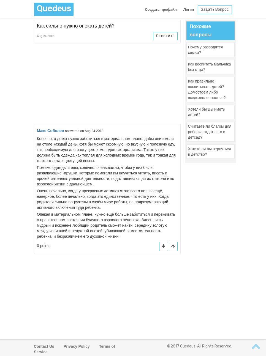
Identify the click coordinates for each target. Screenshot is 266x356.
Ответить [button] (165, 36)
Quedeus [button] (54, 8)
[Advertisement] (107, 84)
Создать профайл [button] (161, 9)
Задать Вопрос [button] (215, 9)
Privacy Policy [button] (77, 346)
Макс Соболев (50, 130)
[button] (173, 246)
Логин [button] (188, 9)
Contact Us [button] (44, 346)
